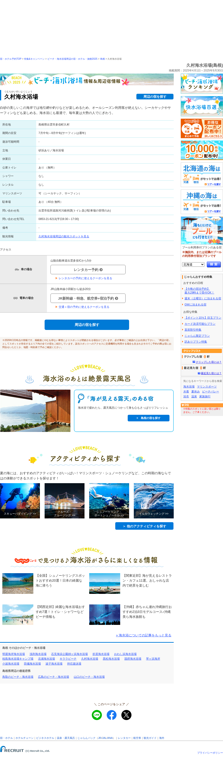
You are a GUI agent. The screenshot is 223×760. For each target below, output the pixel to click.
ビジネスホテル (45, 737)
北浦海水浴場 (46, 658)
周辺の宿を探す (154, 96)
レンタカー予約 (88, 270)
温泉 (194, 396)
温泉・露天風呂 (66, 737)
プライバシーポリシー (210, 752)
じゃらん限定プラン (197, 335)
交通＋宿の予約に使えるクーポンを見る (82, 307)
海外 (161, 737)
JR (99, 737)
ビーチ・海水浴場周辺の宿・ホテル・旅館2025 (72, 59)
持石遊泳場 (74, 663)
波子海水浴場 (54, 663)
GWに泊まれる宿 (195, 304)
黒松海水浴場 (111, 658)
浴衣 (186, 396)
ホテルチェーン (24, 737)
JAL (104, 737)
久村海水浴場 (89, 658)
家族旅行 (205, 396)
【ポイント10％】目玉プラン (203, 317)
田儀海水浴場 (32, 663)
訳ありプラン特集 (196, 341)
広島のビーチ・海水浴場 (53, 676)
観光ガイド (150, 737)
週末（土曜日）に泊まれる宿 (203, 298)
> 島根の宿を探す (148, 418)
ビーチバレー (210, 391)
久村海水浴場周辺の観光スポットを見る (63, 236)
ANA (110, 737)
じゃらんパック (86, 737)
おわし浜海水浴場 (125, 654)
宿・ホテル (6, 737)
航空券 (137, 737)
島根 (102, 59)
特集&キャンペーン (34, 59)
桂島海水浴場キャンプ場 (17, 658)
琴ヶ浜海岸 (153, 658)
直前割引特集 (193, 329)
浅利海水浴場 (38, 654)
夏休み (195, 391)
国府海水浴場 (132, 658)
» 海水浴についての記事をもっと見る (143, 635)
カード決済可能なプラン (200, 323)
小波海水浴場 (10, 663)
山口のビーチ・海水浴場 (89, 676)
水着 (186, 391)
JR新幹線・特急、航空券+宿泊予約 (88, 298)
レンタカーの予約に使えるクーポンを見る (83, 278)
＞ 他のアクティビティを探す (144, 526)
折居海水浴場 (100, 654)
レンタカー (124, 737)
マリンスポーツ (207, 386)
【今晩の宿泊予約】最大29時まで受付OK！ (199, 290)
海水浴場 (189, 386)
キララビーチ (68, 658)
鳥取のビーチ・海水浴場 (17, 676)
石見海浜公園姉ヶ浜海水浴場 (69, 654)
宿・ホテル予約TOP (10, 59)
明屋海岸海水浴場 (13, 654)
